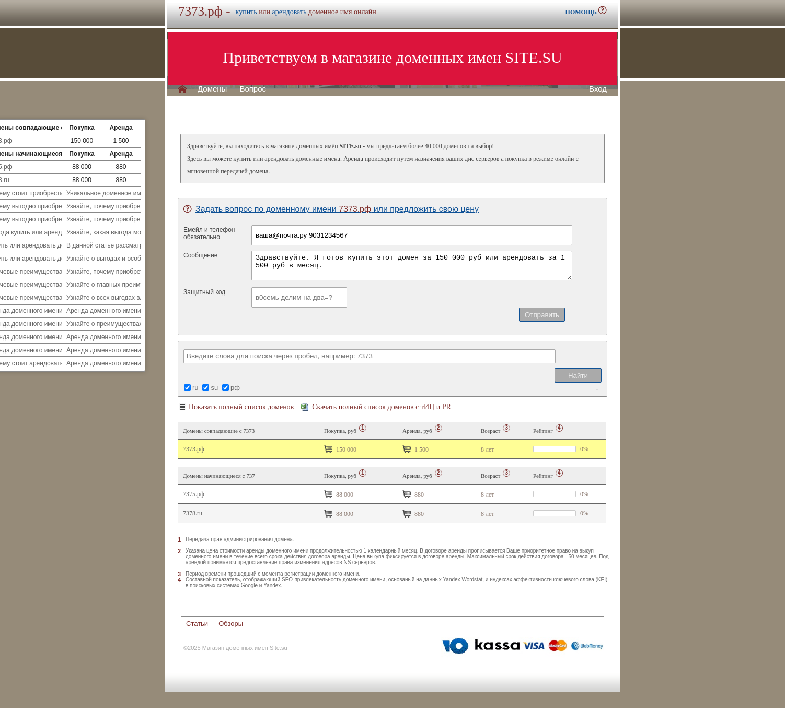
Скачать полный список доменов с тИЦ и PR (376, 407)
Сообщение (200, 255)
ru (195, 387)
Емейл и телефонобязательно (209, 233)
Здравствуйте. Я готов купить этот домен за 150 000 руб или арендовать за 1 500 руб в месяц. (411, 265)
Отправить (542, 315)
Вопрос (252, 89)
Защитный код (204, 292)
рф (235, 387)
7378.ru (192, 513)
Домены (212, 89)
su (214, 387)
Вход (598, 89)
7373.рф (193, 449)
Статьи (197, 623)
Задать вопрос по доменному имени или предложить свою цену (331, 209)
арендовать (289, 12)
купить (246, 12)
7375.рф (193, 494)
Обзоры (230, 623)
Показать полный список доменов (236, 407)
